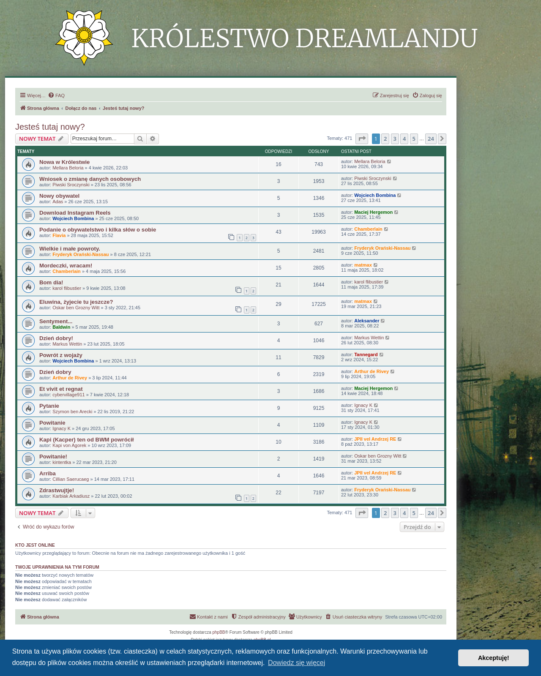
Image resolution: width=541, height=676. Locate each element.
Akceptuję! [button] (493, 657)
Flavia (59, 235)
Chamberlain (368, 229)
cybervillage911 (68, 394)
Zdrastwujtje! (56, 490)
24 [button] (431, 138)
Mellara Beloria (67, 167)
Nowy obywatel (59, 196)
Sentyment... (55, 321)
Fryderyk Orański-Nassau (80, 254)
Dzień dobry (55, 372)
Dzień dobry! (56, 338)
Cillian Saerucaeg (70, 479)
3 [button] (394, 138)
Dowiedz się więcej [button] (296, 662)
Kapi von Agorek (69, 445)
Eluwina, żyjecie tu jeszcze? (76, 302)
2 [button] (385, 138)
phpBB (219, 632)
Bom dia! (51, 282)
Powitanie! (53, 456)
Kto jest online (35, 545)
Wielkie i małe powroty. (69, 248)
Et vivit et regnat (61, 389)
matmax (363, 264)
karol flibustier (66, 288)
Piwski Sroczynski (70, 184)
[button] (361, 139)
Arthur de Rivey (69, 377)
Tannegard (365, 354)
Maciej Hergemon (373, 212)
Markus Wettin (67, 343)
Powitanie (52, 423)
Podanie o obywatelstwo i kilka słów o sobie (97, 229)
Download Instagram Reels (75, 213)
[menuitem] (56, 95)
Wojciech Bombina (375, 195)
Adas (57, 201)
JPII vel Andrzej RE (375, 439)
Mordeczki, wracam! (65, 265)
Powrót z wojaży (60, 355)
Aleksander (366, 320)
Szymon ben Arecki (72, 411)
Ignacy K (363, 405)
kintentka (61, 462)
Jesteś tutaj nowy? (50, 126)
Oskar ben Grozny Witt (75, 307)
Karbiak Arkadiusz (71, 496)
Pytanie (49, 406)
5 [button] (414, 138)
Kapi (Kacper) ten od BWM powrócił (86, 439)
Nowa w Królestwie (64, 162)
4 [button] (404, 138)
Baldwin (61, 327)
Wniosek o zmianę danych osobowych (90, 179)
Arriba (47, 473)
